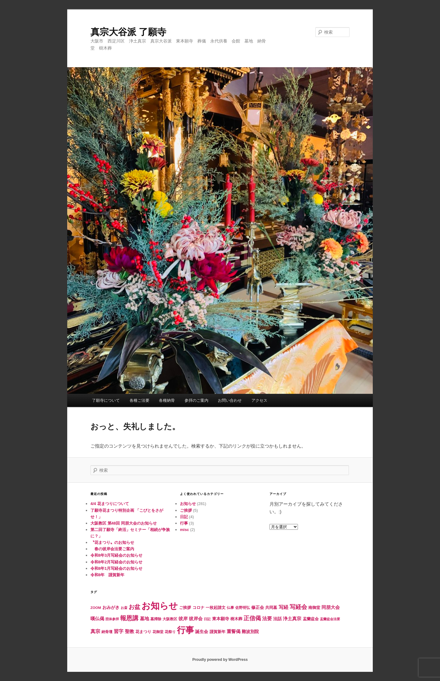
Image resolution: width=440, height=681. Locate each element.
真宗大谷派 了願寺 (128, 32)
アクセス (259, 400)
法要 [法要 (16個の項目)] (267, 618)
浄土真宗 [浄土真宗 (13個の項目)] (292, 618)
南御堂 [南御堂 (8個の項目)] (314, 607)
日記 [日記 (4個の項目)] (207, 619)
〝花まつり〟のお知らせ (112, 542)
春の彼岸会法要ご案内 (112, 549)
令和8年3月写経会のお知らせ (116, 555)
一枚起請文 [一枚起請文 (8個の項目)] (216, 607)
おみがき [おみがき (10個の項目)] (110, 607)
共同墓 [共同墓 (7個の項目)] (271, 607)
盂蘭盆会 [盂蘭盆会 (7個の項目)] (311, 619)
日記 (184, 516)
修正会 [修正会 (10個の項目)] (257, 607)
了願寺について (106, 400)
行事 (184, 523)
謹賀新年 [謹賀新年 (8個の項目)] (218, 631)
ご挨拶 (186, 510)
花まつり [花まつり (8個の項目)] (143, 631)
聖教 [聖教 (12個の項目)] (129, 631)
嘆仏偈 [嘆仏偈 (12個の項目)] (97, 618)
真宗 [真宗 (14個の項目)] (95, 631)
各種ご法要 (139, 400)
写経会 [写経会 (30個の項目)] (298, 607)
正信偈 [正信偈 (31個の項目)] (252, 618)
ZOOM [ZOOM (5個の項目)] (95, 608)
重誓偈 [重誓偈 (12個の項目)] (233, 631)
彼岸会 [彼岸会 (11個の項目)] (196, 618)
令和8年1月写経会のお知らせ (116, 568)
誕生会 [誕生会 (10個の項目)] (201, 631)
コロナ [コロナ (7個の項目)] (198, 607)
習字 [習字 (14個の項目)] (118, 631)
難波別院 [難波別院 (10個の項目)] (250, 631)
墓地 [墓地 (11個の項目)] (144, 618)
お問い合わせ (230, 400)
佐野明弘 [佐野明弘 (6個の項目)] (242, 608)
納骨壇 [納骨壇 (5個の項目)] (106, 632)
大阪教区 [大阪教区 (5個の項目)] (170, 619)
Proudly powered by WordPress (220, 659)
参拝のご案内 (196, 400)
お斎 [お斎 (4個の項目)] (124, 608)
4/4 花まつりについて (109, 503)
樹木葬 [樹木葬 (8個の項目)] (236, 619)
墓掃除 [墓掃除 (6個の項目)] (155, 619)
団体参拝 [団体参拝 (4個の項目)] (112, 619)
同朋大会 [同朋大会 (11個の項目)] (330, 607)
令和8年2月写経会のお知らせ (116, 562)
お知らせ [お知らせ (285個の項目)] (159, 606)
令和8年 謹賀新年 (107, 575)
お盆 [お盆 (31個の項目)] (134, 607)
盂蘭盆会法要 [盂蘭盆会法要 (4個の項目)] (330, 619)
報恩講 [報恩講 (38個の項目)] (129, 618)
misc (184, 529)
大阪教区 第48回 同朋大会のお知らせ (123, 523)
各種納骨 (167, 400)
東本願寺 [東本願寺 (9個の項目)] (220, 618)
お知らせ (188, 503)
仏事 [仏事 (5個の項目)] (230, 608)
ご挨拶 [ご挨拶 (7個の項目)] (185, 607)
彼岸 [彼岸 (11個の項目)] (183, 618)
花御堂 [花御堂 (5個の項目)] (157, 632)
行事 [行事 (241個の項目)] (185, 630)
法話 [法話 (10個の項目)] (277, 618)
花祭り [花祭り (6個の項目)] (170, 632)
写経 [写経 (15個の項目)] (283, 607)
